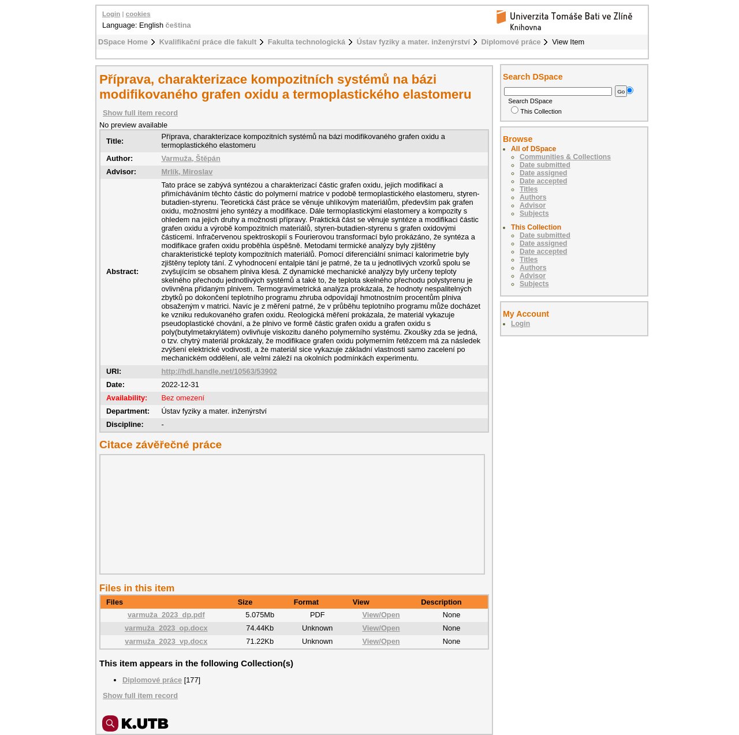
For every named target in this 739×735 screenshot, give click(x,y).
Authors (533, 197)
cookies (138, 13)
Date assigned (543, 173)
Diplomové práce (511, 42)
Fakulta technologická (306, 42)
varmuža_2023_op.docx (166, 628)
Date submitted (545, 165)
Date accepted (543, 181)
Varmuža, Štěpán (190, 158)
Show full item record (140, 112)
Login (111, 13)
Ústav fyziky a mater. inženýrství (413, 42)
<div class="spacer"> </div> (289, 514)
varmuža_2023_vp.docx (166, 641)
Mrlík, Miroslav (186, 171)
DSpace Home (123, 42)
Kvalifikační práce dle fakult (208, 42)
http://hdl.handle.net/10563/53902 (219, 371)
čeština (178, 25)
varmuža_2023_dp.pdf (166, 614)
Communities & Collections (565, 157)
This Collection (536, 111)
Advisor (533, 205)
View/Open (381, 614)
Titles (529, 189)
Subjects (534, 213)
